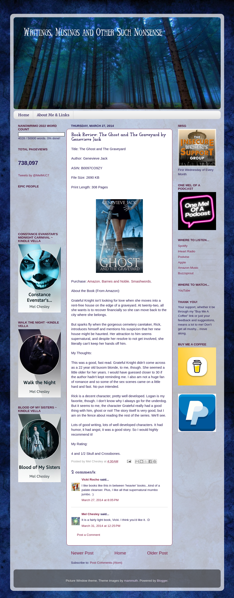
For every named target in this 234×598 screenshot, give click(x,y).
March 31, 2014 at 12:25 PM (101, 526)
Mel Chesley (91, 514)
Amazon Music (188, 267)
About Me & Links (53, 115)
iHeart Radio (186, 251)
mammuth (131, 580)
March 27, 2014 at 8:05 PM (100, 500)
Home (23, 115)
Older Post (157, 553)
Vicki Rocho (90, 479)
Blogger (162, 580)
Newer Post (82, 553)
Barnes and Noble (115, 281)
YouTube (184, 290)
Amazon (93, 281)
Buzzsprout (186, 273)
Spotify (183, 246)
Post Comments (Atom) (106, 562)
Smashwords (141, 281)
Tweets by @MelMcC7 (33, 175)
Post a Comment (88, 535)
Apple (182, 262)
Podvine (183, 257)
